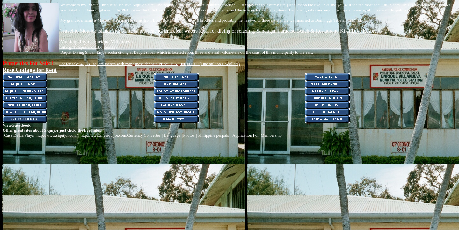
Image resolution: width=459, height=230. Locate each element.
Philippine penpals (213, 135)
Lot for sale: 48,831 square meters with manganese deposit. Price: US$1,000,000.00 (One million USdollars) (149, 63)
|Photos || (190, 135)
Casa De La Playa (19, 135)
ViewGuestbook (17, 125)
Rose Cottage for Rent (30, 70)
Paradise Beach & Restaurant (308, 31)
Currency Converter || (145, 135)
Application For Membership (257, 135)
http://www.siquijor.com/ (57, 135)
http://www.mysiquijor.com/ (104, 135)
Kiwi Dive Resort (358, 31)
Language (172, 135)
